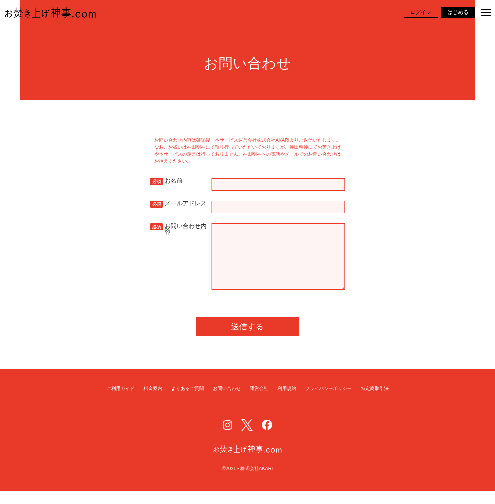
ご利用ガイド (121, 401)
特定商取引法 (375, 401)
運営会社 (259, 401)
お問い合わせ (227, 401)
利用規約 (286, 401)
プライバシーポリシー (328, 401)
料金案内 (153, 401)
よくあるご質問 (187, 401)
